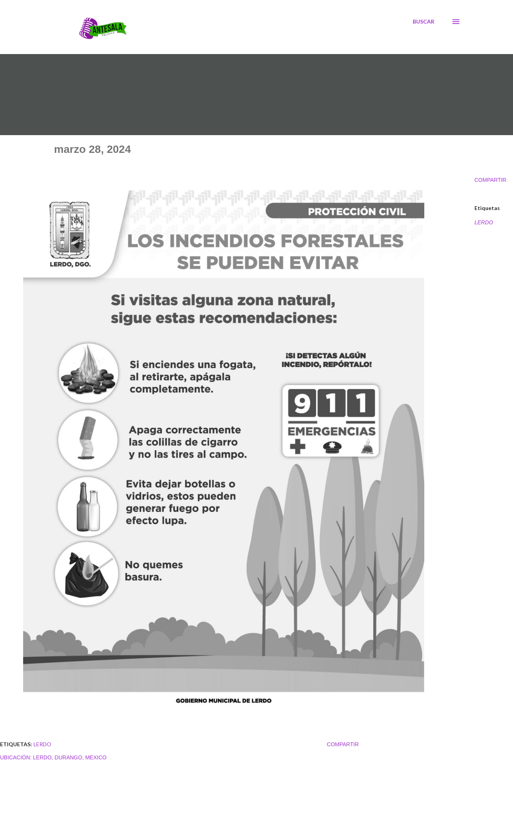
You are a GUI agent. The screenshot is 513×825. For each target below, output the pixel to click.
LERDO (483, 222)
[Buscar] (423, 21)
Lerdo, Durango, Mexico (70, 757)
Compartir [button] (490, 180)
